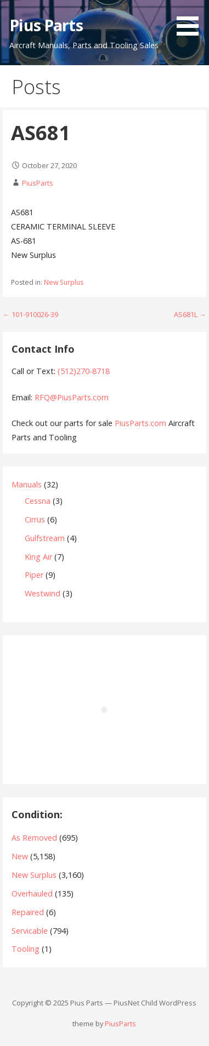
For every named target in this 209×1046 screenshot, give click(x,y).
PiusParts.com (141, 423)
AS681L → (190, 314)
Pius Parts (45, 25)
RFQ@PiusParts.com (72, 397)
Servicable (30, 931)
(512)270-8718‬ (84, 371)
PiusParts (37, 183)
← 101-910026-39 (30, 314)
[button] (191, 19)
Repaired (28, 912)
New (20, 856)
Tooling (25, 949)
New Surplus (63, 282)
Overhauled (32, 893)
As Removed (34, 837)
